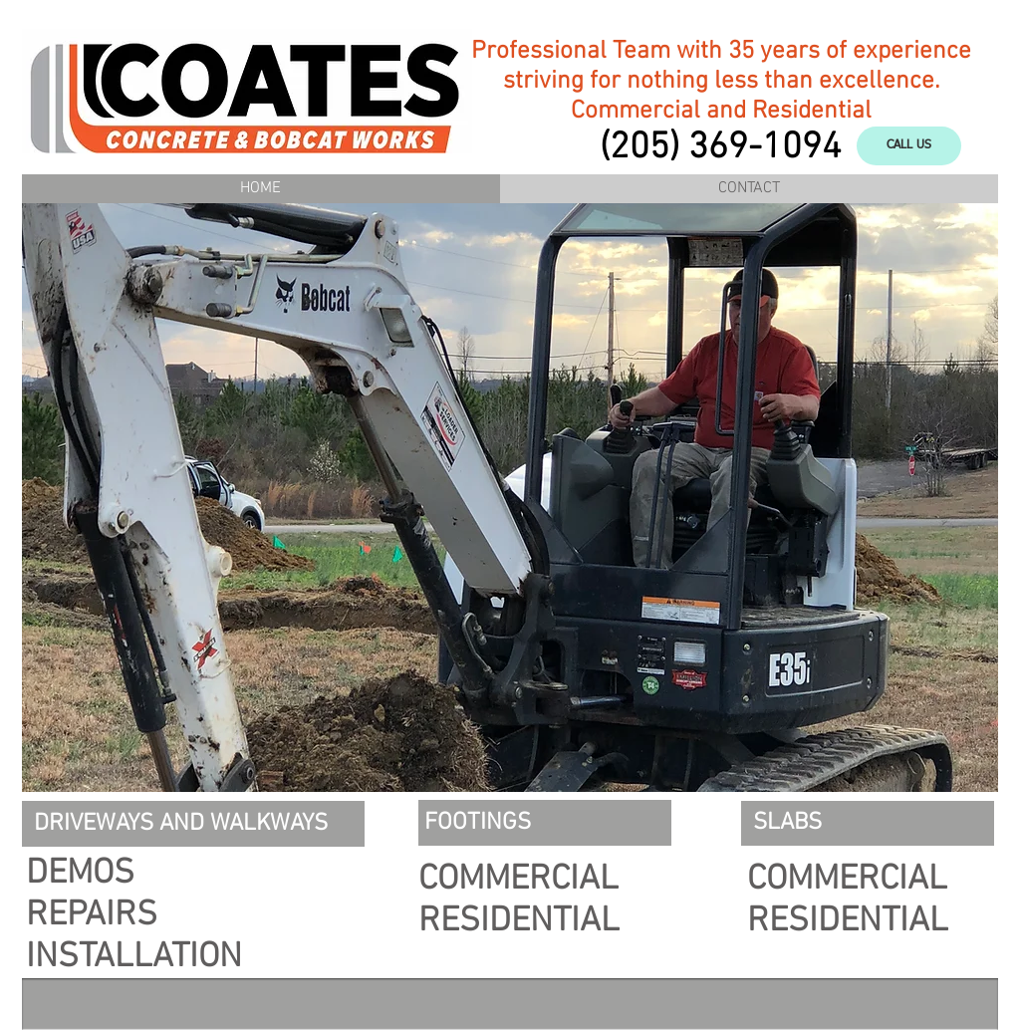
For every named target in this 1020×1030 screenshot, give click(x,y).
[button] (510, 497)
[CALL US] (909, 146)
